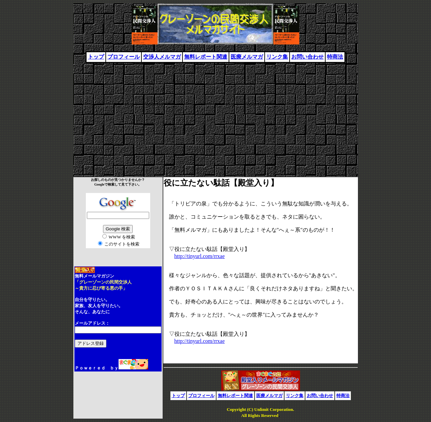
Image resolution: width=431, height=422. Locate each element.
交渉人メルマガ (162, 57)
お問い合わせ (307, 57)
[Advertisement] (216, 117)
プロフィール (123, 57)
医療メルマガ (247, 57)
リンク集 (277, 57)
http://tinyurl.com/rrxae (199, 256)
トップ (96, 57)
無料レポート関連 (205, 57)
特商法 (335, 57)
